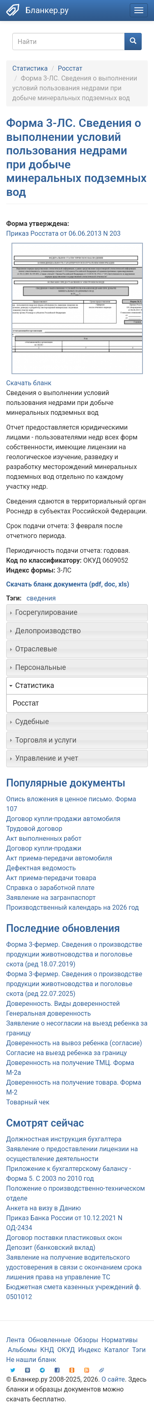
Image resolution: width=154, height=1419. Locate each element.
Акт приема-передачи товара (51, 878)
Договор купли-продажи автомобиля (63, 819)
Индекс (89, 1350)
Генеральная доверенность (48, 1013)
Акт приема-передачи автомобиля (59, 858)
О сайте (113, 1379)
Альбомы (22, 1350)
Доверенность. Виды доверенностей (63, 1003)
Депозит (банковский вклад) (50, 1247)
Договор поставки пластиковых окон (64, 1238)
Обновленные (49, 1340)
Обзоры (86, 1340)
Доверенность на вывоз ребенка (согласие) (74, 1043)
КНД (47, 1350)
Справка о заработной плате (50, 888)
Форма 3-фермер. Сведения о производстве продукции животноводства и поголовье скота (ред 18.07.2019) (74, 954)
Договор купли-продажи (43, 848)
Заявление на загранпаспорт (51, 898)
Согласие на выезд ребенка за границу (66, 1053)
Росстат (70, 68)
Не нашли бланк (31, 1360)
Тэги (139, 1350)
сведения (40, 598)
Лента (15, 1340)
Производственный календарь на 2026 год (72, 907)
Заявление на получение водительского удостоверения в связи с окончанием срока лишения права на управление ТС (74, 1267)
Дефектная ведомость (41, 868)
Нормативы (119, 1340)
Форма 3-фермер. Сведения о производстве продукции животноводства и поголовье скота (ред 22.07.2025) (74, 984)
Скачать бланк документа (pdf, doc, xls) (67, 584)
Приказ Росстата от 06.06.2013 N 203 (63, 233)
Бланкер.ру (47, 10)
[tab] (77, 612)
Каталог (116, 1350)
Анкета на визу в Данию (43, 1208)
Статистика (30, 68)
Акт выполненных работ (43, 838)
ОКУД (66, 1350)
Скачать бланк (28, 383)
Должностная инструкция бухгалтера (64, 1139)
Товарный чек (27, 1102)
